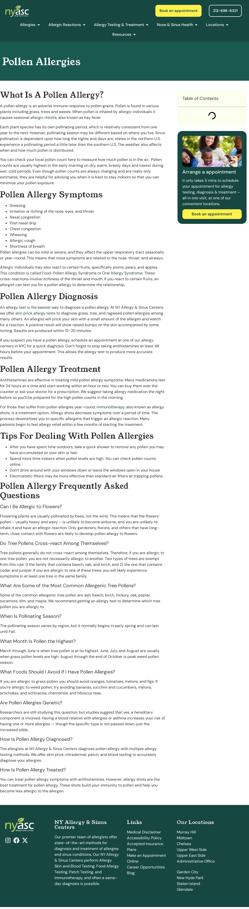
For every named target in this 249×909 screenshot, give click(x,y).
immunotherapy (110, 407)
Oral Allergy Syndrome (122, 273)
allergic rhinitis (43, 117)
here (72, 159)
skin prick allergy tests (35, 313)
